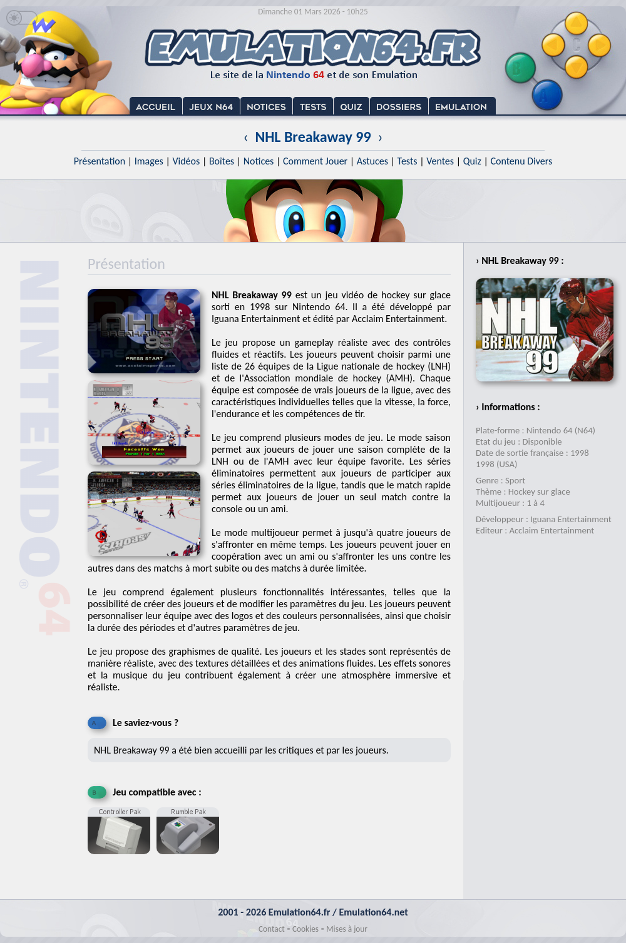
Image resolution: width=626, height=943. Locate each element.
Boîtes (221, 161)
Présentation (100, 161)
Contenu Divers (521, 161)
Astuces (372, 161)
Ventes (440, 161)
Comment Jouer (315, 161)
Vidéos (186, 161)
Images (149, 161)
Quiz (472, 161)
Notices (259, 161)
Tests (408, 161)
